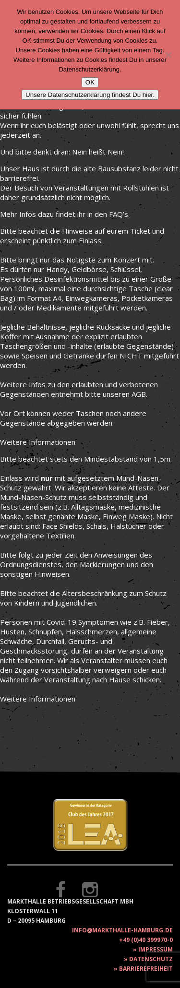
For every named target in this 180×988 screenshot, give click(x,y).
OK (90, 82)
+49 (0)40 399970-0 (146, 940)
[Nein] (168, 55)
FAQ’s (118, 214)
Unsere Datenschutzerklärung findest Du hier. (90, 94)
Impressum (155, 949)
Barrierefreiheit (146, 968)
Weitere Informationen (37, 442)
